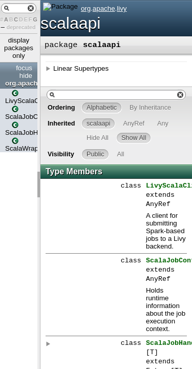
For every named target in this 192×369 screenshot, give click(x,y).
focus (24, 68)
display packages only (18, 47)
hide (25, 75)
